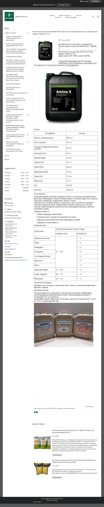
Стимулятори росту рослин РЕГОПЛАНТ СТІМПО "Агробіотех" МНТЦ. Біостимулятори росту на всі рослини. (14, 118)
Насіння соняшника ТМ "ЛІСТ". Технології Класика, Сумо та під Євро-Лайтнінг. (15, 100)
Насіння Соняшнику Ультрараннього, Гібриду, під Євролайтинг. (15, 143)
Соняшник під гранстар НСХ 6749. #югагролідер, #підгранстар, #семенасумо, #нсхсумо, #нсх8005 (74, 461)
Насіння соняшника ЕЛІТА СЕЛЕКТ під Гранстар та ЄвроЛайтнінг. (14, 38)
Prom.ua (61, 498)
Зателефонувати (63, 5)
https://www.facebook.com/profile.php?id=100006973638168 (20, 260)
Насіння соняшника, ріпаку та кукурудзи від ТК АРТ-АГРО (15, 44)
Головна (51, 15)
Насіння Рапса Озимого (13, 84)
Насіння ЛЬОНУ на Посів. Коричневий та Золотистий (14, 150)
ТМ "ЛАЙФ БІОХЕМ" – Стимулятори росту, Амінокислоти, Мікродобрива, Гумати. (15, 108)
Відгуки (7, 159)
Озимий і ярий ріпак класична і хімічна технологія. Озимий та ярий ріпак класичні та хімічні (15, 69)
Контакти (58, 17)
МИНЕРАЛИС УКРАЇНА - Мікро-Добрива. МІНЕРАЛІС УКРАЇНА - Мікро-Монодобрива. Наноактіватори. (15, 128)
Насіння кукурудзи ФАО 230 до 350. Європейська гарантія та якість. (15, 136)
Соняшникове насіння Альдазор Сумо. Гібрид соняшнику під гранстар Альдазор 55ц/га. (73, 431)
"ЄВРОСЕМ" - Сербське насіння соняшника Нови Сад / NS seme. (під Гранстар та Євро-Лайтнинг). (16, 62)
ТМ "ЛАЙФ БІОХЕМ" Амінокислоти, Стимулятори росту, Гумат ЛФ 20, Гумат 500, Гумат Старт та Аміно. (15, 77)
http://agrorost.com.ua (11, 243)
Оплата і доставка (70, 17)
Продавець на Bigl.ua (52, 500)
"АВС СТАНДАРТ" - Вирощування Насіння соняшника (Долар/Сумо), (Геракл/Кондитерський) (16, 51)
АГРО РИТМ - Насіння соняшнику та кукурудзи (16, 94)
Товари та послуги (64, 15)
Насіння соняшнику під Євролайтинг (13, 88)
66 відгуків (86, 1)
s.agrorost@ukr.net (10, 249)
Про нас (78, 15)
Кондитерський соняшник (14, 56)
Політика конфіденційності (64, 502)
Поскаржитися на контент (49, 502)
